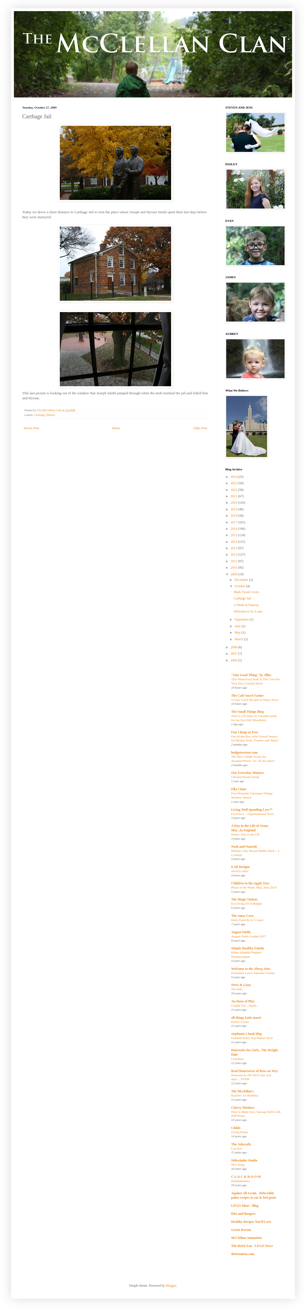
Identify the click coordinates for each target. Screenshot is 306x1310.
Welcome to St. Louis (248, 611)
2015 (234, 535)
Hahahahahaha (240, 1181)
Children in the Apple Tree (250, 883)
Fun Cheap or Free (244, 732)
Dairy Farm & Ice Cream (247, 920)
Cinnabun (237, 1058)
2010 (234, 567)
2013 (234, 548)
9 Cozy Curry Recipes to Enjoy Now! (255, 699)
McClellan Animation (246, 1238)
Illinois (50, 414)
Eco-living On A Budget (246, 903)
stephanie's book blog (246, 1034)
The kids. (237, 989)
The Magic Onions (244, 899)
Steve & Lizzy (241, 985)
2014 (234, 542)
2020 (234, 503)
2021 (234, 496)
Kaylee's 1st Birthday (244, 1095)
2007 (234, 654)
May (238, 632)
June (238, 626)
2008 (234, 647)
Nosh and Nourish (244, 847)
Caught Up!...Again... (244, 1005)
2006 (234, 660)
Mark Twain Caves (246, 592)
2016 (234, 529)
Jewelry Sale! (239, 871)
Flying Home (239, 1132)
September (242, 619)
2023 (234, 483)
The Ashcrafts (241, 1144)
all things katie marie (246, 1018)
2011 (234, 561)
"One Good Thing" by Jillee (251, 675)
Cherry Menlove (243, 1108)
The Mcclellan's (242, 1091)
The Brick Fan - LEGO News (252, 1246)
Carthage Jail (242, 598)
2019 (234, 509)
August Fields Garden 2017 (248, 936)
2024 (234, 477)
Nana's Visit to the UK (245, 834)
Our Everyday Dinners (247, 773)
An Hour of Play (243, 1001)
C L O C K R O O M (246, 1177)
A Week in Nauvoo (246, 605)
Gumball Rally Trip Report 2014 (252, 1038)
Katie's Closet (240, 1021)
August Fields (241, 932)
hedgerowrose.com (244, 752)
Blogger (171, 1286)
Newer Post (31, 428)
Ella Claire (238, 789)
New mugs (238, 1164)
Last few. (237, 1148)
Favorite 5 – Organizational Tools (252, 813)
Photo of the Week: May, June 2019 (253, 887)
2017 (234, 522)
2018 (234, 516)
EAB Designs (240, 867)
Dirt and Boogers (243, 1214)
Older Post (200, 428)
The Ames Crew (242, 916)
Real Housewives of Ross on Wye (254, 1071)
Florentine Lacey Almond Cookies (253, 973)
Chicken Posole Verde (245, 777)
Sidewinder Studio (244, 1160)
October (240, 586)
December (242, 580)
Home (116, 428)
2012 (234, 554)
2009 (234, 574)
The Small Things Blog (247, 712)
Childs (235, 1128)
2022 (234, 490)
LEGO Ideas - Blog (244, 1206)
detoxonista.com (242, 1254)
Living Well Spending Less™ (251, 810)
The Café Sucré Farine (247, 695)
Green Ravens (241, 1230)
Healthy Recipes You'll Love (251, 1222)
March (239, 639)
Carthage (39, 414)
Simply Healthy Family (247, 948)
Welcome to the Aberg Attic (250, 969)
